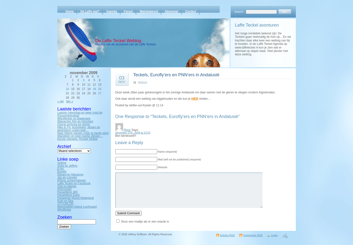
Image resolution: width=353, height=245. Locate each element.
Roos (127, 130)
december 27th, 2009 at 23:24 (132, 132)
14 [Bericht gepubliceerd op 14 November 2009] (67, 89)
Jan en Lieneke (67, 177)
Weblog (142, 82)
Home (70, 11)
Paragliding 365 (67, 192)
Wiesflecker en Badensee (74, 118)
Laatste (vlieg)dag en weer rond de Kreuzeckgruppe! (79, 114)
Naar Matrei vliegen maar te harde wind (83, 133)
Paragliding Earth (68, 195)
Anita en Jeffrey (67, 165)
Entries (227, 235)
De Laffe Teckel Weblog (118, 40)
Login (274, 235)
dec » (69, 101)
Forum (128, 11)
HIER (194, 98)
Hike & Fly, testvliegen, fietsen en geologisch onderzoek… (78, 129)
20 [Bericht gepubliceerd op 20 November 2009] (99, 89)
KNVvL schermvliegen (71, 180)
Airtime (61, 163)
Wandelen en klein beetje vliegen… (80, 136)
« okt (60, 101)
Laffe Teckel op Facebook (74, 183)
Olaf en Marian (67, 186)
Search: (239, 11)
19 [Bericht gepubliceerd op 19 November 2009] (94, 89)
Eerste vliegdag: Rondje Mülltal (77, 139)
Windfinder (64, 209)
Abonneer (171, 11)
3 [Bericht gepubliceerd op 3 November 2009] (83, 80)
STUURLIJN (65, 204)
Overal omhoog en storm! (73, 124)
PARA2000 (64, 189)
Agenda (111, 11)
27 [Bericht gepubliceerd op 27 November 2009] (99, 93)
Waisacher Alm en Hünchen (75, 121)
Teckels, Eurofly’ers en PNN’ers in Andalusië (176, 74)
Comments (252, 235)
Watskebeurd (149, 11)
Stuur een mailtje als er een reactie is (145, 221)
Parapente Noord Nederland (75, 198)
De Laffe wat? (90, 11)
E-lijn (60, 168)
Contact (190, 11)
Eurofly (61, 171)
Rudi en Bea (65, 201)
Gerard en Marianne (70, 174)
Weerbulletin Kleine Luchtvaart (77, 206)
